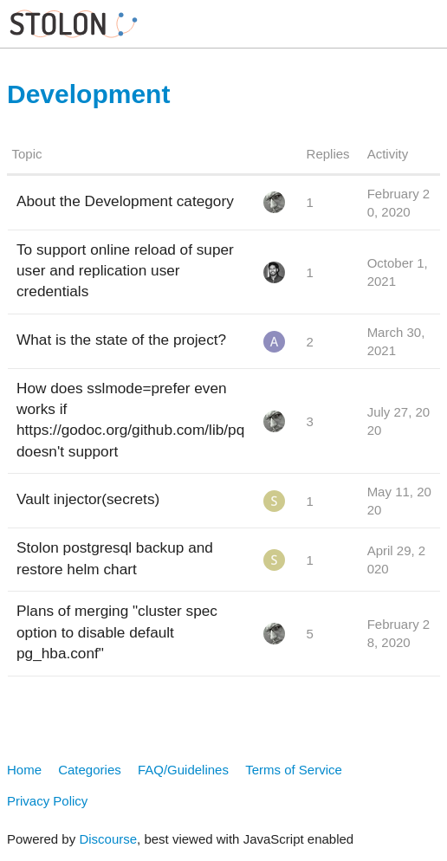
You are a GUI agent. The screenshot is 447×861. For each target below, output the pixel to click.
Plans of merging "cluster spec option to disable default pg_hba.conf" (116, 631)
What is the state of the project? (121, 339)
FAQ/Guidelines (183, 769)
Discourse (108, 839)
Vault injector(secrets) (87, 499)
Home (24, 769)
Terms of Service (293, 769)
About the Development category (125, 201)
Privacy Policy (47, 800)
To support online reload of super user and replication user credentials (125, 270)
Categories (89, 769)
